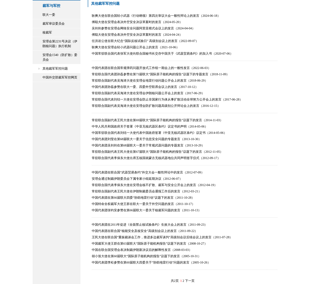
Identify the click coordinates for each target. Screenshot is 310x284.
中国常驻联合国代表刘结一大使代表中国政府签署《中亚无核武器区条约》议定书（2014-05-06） (159, 132)
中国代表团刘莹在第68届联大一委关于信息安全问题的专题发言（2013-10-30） (146, 139)
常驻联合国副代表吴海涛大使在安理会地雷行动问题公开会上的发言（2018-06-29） (150, 80)
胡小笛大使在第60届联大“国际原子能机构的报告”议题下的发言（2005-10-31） (146, 256)
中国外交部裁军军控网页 (60, 77)
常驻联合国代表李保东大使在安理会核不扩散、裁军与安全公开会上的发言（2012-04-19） (154, 185)
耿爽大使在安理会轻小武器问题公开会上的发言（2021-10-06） (135, 47)
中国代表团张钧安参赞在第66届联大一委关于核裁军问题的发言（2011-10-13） (146, 210)
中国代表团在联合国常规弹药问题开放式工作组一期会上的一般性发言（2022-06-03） (151, 68)
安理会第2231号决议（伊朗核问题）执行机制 (60, 44)
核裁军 (47, 32)
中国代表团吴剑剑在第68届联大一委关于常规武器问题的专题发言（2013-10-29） (148, 145)
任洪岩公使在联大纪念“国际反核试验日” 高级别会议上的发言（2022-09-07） (145, 41)
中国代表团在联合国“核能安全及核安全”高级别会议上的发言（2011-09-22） (145, 231)
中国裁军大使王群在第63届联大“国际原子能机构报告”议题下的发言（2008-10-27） (149, 243)
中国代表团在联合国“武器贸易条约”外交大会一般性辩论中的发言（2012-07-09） (148, 172)
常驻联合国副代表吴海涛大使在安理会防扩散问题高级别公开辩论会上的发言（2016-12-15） (156, 105)
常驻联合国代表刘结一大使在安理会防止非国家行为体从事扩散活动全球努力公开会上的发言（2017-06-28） (167, 99)
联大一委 (49, 14)
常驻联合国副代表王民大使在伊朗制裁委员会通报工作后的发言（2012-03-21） (146, 191)
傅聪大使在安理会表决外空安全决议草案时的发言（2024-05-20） (137, 22)
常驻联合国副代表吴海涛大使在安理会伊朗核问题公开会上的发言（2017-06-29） (148, 93)
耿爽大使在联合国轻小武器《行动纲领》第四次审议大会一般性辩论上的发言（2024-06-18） (156, 15)
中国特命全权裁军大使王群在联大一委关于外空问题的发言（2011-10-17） (143, 204)
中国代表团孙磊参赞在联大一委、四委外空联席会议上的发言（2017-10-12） (145, 86)
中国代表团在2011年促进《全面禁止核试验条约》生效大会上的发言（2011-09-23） (149, 224)
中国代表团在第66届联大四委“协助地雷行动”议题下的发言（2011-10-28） (143, 197)
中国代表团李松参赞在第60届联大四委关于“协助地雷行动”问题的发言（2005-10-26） (151, 262)
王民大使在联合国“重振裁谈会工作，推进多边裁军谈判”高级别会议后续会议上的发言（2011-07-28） (162, 237)
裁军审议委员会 (54, 23)
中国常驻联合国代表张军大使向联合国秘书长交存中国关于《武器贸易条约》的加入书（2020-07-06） (162, 53)
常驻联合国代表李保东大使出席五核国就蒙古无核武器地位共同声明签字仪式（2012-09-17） (156, 158)
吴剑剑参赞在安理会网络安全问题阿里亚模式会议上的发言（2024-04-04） (143, 28)
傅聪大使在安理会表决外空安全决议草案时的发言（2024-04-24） (137, 34)
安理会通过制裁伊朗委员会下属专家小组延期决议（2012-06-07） (137, 178)
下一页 (190, 280)
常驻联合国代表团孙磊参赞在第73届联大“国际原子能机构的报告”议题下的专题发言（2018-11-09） (160, 74)
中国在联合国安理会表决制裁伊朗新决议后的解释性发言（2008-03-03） (142, 249)
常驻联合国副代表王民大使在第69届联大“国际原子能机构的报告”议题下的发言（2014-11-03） (157, 120)
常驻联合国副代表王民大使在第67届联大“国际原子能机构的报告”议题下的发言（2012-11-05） (157, 151)
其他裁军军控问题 (55, 68)
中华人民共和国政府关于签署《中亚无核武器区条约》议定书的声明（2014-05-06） (150, 126)
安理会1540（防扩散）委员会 (60, 57)
